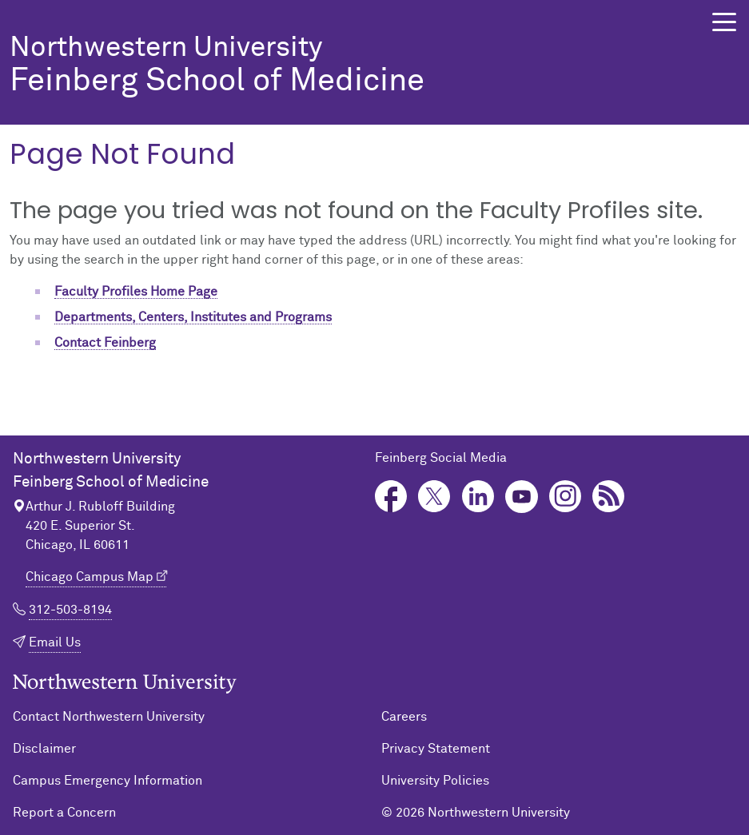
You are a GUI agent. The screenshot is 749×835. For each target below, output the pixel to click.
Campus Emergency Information (107, 780)
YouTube (521, 496)
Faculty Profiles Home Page (135, 291)
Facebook (391, 496)
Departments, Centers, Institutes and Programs (193, 317)
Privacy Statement (435, 748)
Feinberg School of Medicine (337, 66)
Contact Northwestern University (109, 716)
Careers (404, 716)
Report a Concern (64, 812)
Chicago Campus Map (89, 577)
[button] (724, 22)
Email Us (55, 642)
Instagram (565, 496)
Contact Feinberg (105, 342)
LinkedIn (478, 496)
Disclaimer (44, 748)
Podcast (608, 496)
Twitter (434, 496)
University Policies (435, 780)
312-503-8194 (70, 609)
